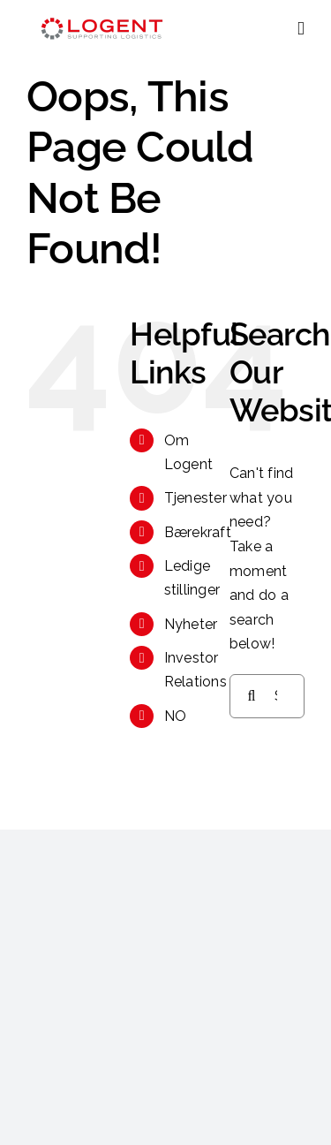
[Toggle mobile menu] (301, 28)
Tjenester (195, 497)
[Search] (251, 696)
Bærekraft (197, 532)
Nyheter (191, 624)
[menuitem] (183, 716)
